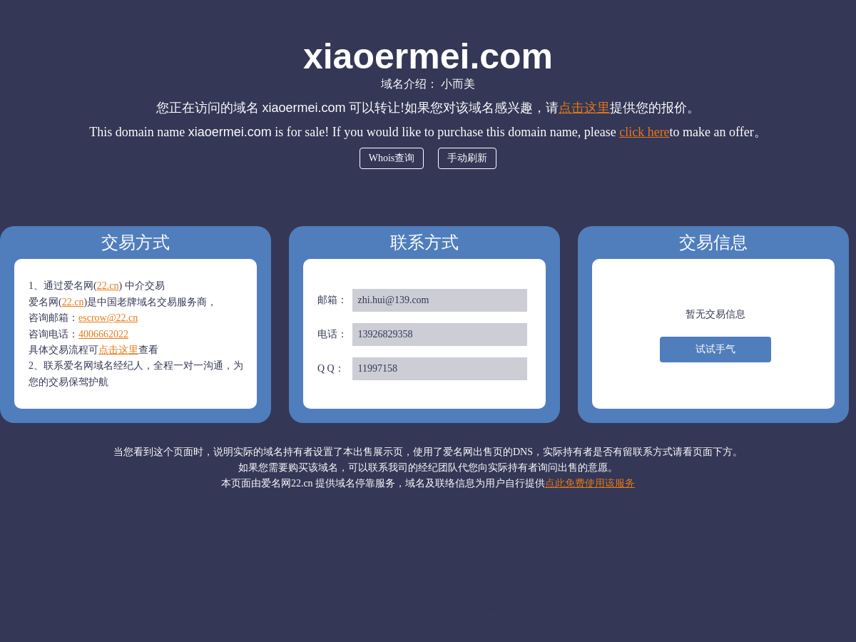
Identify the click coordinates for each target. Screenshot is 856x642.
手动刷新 (467, 158)
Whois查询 (392, 158)
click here (644, 132)
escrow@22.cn (108, 317)
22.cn (108, 285)
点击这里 (584, 108)
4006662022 (103, 334)
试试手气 (715, 349)
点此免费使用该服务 (590, 483)
